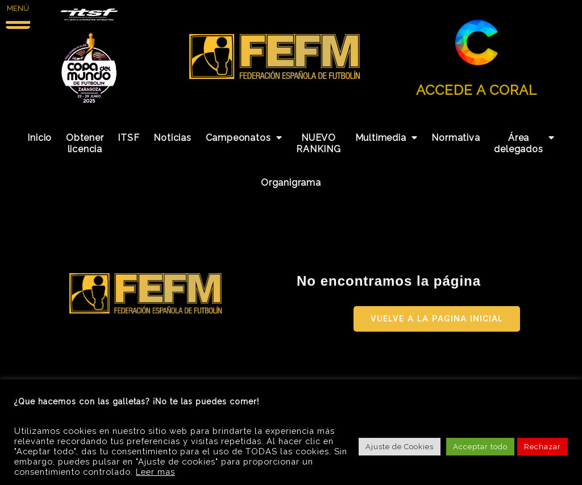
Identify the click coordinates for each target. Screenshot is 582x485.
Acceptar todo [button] (480, 446)
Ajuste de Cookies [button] (399, 446)
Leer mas (155, 471)
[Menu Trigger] (18, 15)
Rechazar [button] (542, 446)
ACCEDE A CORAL (476, 90)
